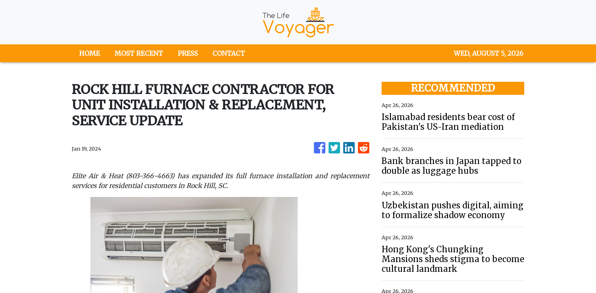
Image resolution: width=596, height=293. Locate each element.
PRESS (188, 53)
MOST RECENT (139, 53)
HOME (89, 53)
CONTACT (228, 53)
